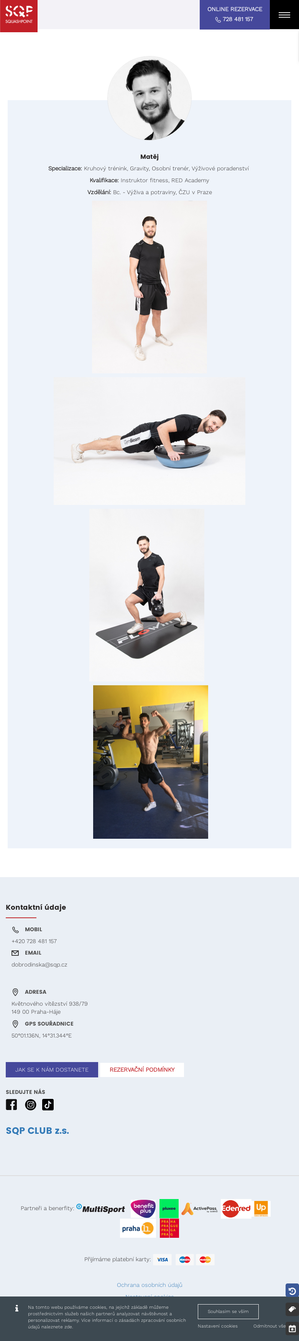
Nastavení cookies (218, 1326)
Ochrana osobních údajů (149, 1285)
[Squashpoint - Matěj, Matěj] (19, 16)
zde (68, 1326)
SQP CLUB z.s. (37, 1131)
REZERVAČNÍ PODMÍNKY (142, 1069)
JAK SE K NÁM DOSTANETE (52, 1069)
